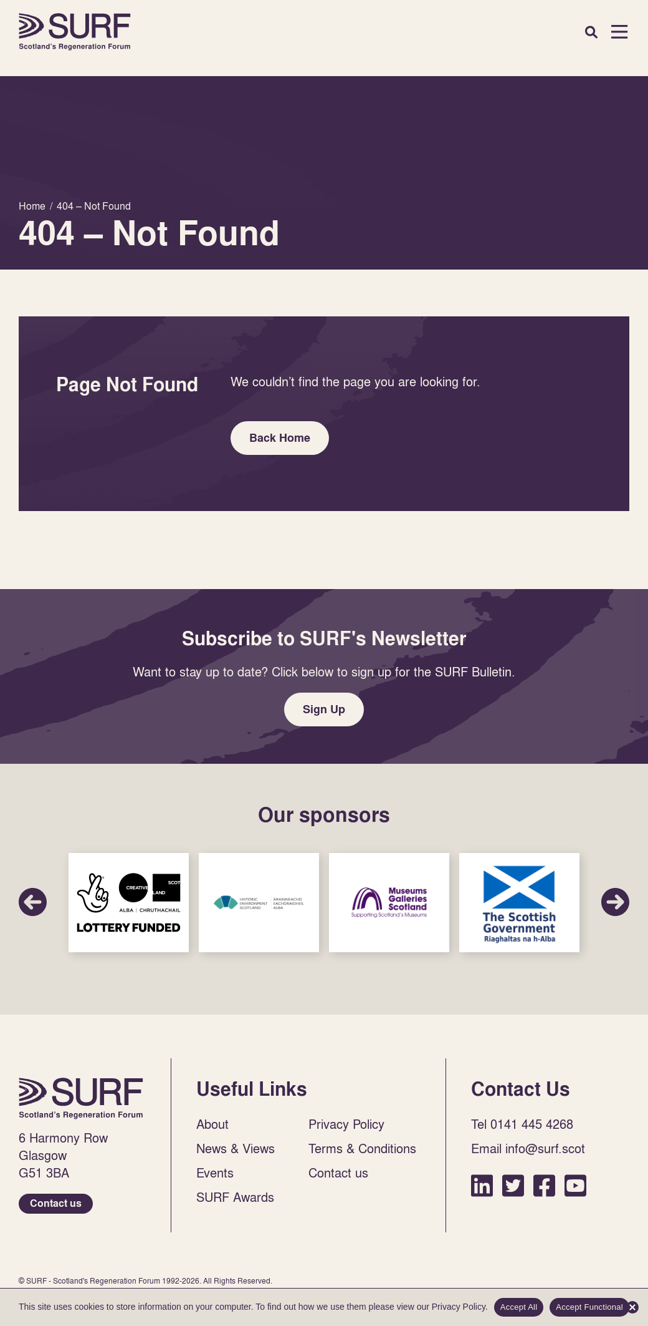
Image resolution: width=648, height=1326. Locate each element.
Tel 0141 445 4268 (522, 1123)
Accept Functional (589, 1307)
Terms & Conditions (362, 1148)
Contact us (56, 1203)
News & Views (235, 1148)
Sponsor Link (129, 902)
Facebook (544, 1185)
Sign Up (324, 709)
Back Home (279, 438)
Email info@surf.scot (528, 1148)
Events (215, 1172)
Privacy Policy (346, 1123)
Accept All (519, 1307)
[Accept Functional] (632, 1307)
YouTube (575, 1185)
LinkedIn (482, 1185)
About (212, 1123)
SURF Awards (235, 1196)
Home (75, 31)
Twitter (513, 1185)
